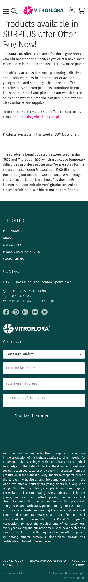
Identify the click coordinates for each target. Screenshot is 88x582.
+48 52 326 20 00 (18, 296)
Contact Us (11, 565)
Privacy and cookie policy (47, 560)
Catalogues (12, 245)
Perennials (12, 231)
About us (78, 560)
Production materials (21, 252)
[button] (72, 10)
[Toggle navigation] (7, 11)
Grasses (9, 238)
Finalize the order (31, 415)
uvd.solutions (76, 577)
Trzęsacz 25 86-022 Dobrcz (25, 291)
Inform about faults (16, 573)
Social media (13, 259)
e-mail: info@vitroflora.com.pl (28, 301)
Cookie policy (13, 560)
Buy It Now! (77, 565)
